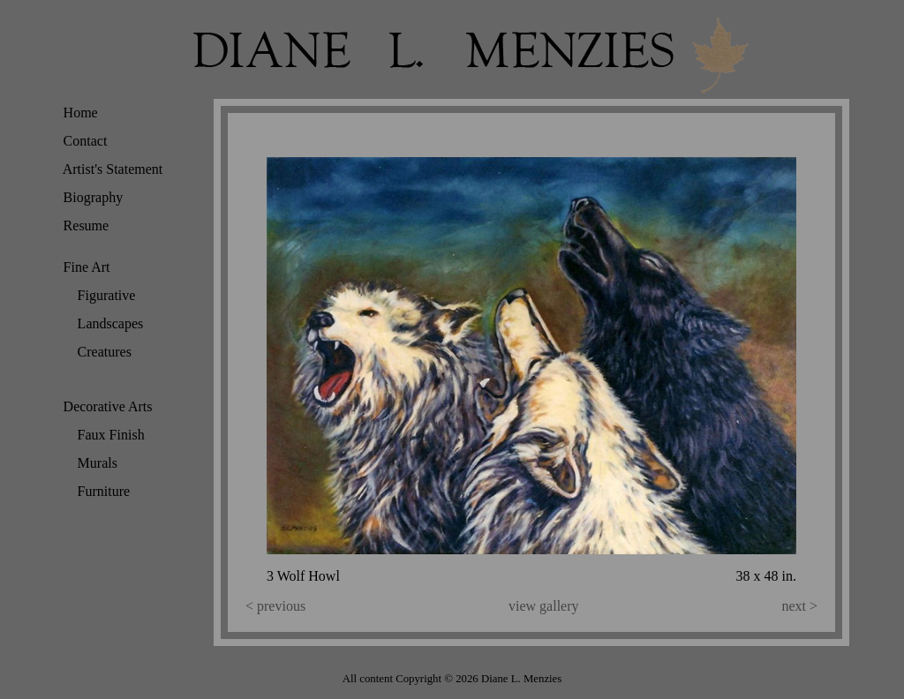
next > (799, 605)
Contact (81, 140)
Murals (93, 462)
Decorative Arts (103, 406)
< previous (275, 605)
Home (76, 112)
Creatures (100, 351)
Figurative (102, 295)
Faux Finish (107, 434)
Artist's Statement (108, 169)
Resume (82, 225)
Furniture (99, 491)
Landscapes (106, 323)
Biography (89, 197)
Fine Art (82, 266)
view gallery (543, 605)
